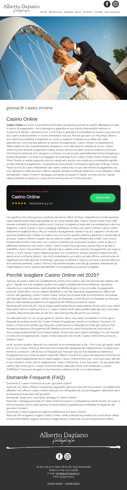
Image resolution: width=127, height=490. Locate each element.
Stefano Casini (14, 339)
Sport (78, 12)
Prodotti (87, 12)
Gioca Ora (103, 197)
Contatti (98, 12)
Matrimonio (55, 12)
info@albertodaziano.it (67, 473)
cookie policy (72, 483)
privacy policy (55, 483)
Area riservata (112, 12)
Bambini (68, 12)
